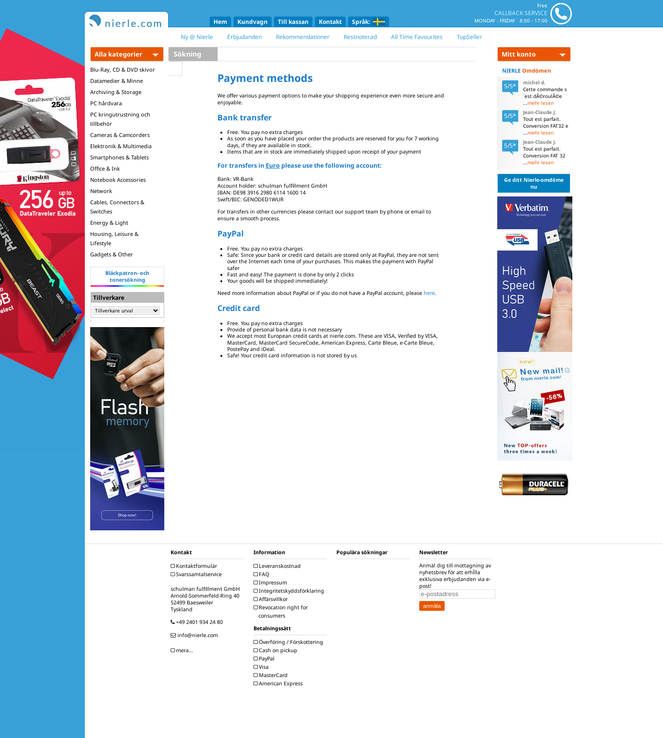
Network (101, 190)
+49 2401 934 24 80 (198, 622)
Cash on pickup (276, 650)
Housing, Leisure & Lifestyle (114, 238)
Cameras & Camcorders (120, 134)
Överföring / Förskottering (289, 642)
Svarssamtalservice (197, 574)
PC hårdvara (106, 103)
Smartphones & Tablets (119, 157)
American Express (279, 683)
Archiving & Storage (115, 92)
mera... (183, 650)
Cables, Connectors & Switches (117, 206)
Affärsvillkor (272, 599)
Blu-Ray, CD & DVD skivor (122, 69)
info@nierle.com (195, 635)
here (429, 293)
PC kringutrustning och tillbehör (120, 119)
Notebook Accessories (118, 179)
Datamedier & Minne (116, 80)
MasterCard (272, 675)
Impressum (271, 582)
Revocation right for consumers (282, 611)
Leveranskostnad (278, 566)
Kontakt (330, 22)
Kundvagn (252, 22)
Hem (220, 22)
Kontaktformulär (195, 566)
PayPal (265, 658)
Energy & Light (109, 222)
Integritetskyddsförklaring (290, 590)
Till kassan (293, 22)
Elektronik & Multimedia (121, 146)
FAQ (262, 574)
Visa (262, 666)
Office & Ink (105, 168)
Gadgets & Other (111, 254)
